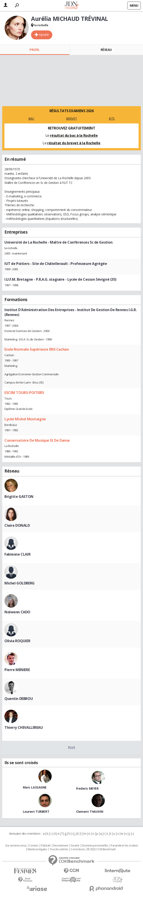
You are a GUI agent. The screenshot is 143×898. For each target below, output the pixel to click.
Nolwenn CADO (17, 612)
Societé (75, 845)
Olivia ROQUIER (17, 640)
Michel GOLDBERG (19, 583)
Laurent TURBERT (36, 811)
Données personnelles (95, 845)
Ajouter (44, 34)
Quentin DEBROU (18, 698)
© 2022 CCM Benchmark (101, 849)
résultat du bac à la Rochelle (74, 135)
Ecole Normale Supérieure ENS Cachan (36, 349)
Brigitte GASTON (18, 496)
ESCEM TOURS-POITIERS (24, 392)
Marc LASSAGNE (35, 787)
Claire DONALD (17, 525)
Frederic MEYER (87, 788)
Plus (71, 747)
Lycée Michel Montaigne (25, 419)
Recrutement (60, 845)
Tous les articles (59, 849)
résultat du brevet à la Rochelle (73, 143)
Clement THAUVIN (89, 811)
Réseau (106, 50)
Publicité (46, 845)
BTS (112, 118)
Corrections (77, 849)
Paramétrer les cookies (124, 845)
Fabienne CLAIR (17, 554)
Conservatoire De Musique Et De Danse (37, 440)
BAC (31, 118)
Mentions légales (37, 849)
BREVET (71, 118)
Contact (33, 845)
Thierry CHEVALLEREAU (23, 727)
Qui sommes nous (16, 845)
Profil (34, 50)
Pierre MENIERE (17, 669)
